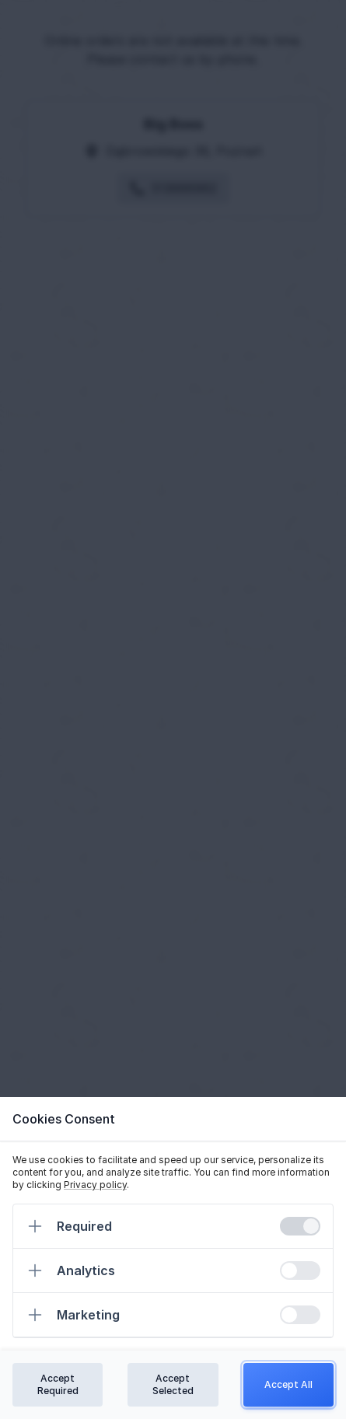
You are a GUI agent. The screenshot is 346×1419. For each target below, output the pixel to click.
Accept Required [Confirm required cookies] (58, 1384)
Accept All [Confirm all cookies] (288, 1384)
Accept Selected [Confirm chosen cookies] (173, 1384)
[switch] (300, 1226)
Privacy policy (95, 1184)
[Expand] (35, 1226)
